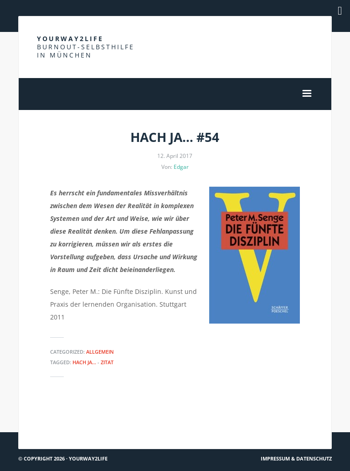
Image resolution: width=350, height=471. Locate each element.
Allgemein (100, 351)
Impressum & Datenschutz (296, 458)
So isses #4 (311, 415)
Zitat (107, 362)
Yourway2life (85, 46)
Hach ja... (84, 362)
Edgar (181, 167)
